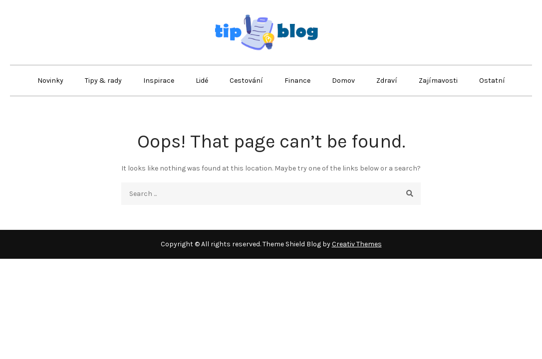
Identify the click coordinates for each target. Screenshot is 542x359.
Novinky (50, 80)
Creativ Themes (357, 244)
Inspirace (158, 80)
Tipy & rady (103, 80)
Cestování (246, 80)
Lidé (202, 80)
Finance (297, 80)
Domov (343, 80)
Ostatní (492, 80)
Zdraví (386, 80)
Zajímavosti (438, 80)
